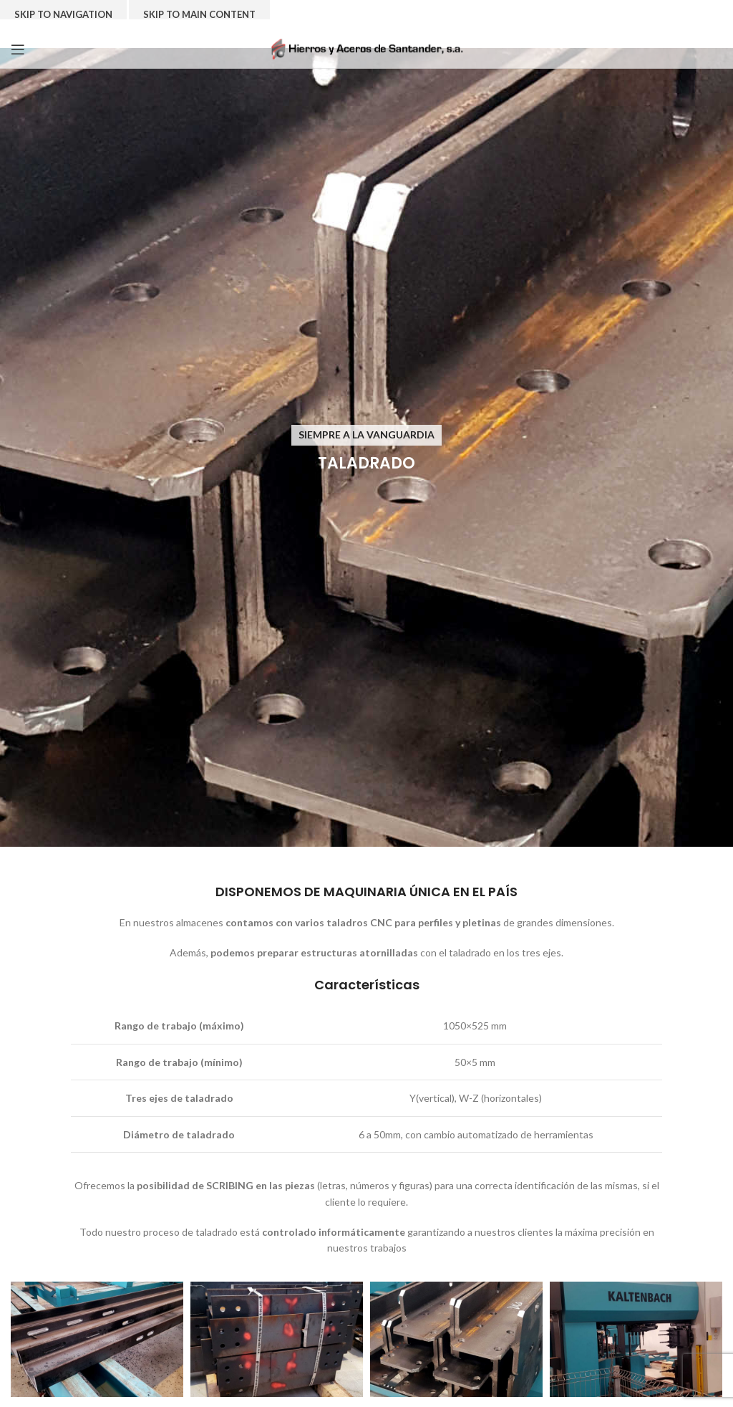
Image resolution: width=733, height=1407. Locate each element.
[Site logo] (366, 48)
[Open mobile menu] (18, 49)
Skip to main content (199, 14)
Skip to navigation (63, 14)
